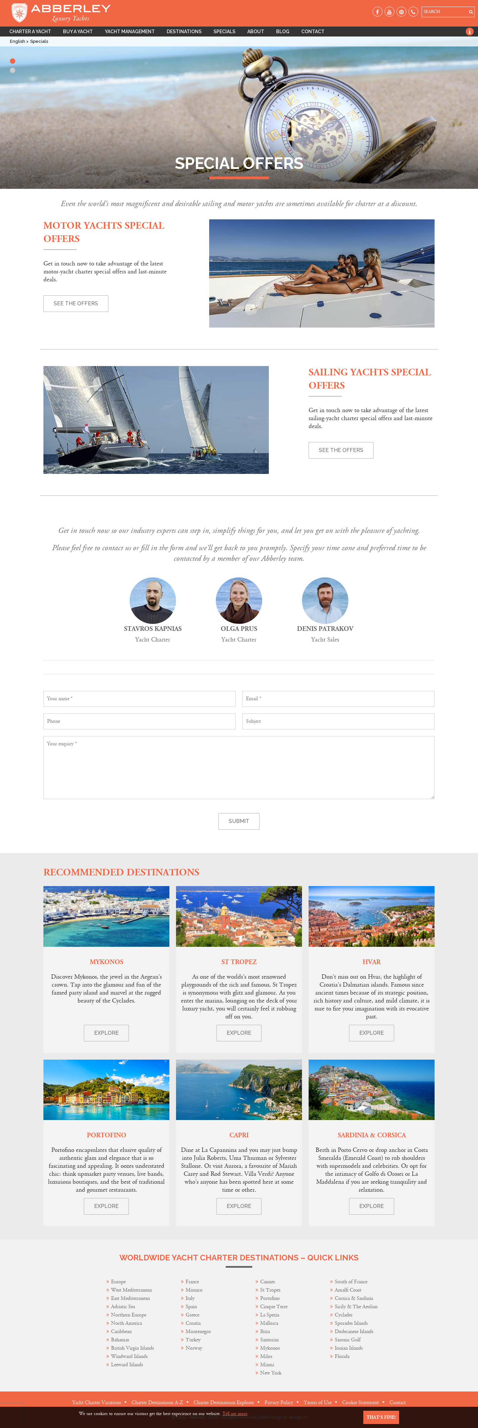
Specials (224, 31)
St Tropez (239, 962)
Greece (192, 1315)
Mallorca (269, 1323)
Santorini (269, 1340)
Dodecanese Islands (354, 1331)
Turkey (193, 1340)
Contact (313, 31)
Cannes (267, 1282)
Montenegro (198, 1331)
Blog (282, 31)
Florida (342, 1356)
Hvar (372, 962)
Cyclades (343, 1315)
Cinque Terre (273, 1307)
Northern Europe (128, 1315)
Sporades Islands (351, 1323)
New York (270, 1373)
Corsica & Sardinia (354, 1298)
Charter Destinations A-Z (157, 1402)
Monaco (194, 1290)
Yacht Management (130, 31)
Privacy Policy (279, 1402)
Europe (118, 1282)
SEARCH (432, 11)
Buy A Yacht (78, 31)
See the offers (76, 303)
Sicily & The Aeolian (356, 1307)
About (255, 31)
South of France (351, 1282)
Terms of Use (317, 1402)
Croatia (193, 1323)
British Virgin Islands (132, 1348)
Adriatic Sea (123, 1307)
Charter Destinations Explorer (224, 1402)
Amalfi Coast (348, 1290)
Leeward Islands (127, 1365)
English (18, 41)
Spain (191, 1307)
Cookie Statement (360, 1402)
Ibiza (265, 1331)
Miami (267, 1365)
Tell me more (234, 1413)
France (193, 1282)
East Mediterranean (130, 1298)
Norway (194, 1348)
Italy (191, 1298)
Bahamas (120, 1340)
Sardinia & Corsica (372, 1135)
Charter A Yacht (30, 31)
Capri (239, 1135)
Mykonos (106, 962)
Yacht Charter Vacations (96, 1402)
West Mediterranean (131, 1290)
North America (126, 1323)
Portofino (106, 1135)
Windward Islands (129, 1356)
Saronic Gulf (348, 1340)
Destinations (184, 31)
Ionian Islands (349, 1348)
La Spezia (269, 1315)
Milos (266, 1356)
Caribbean (122, 1331)
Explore (106, 1033)
